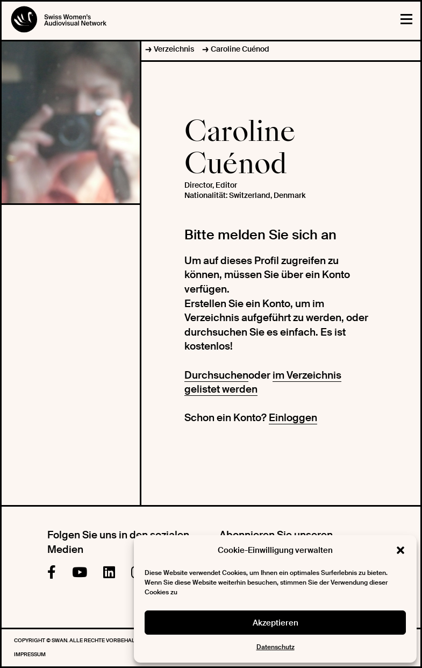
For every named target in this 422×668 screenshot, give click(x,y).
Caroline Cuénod (240, 49)
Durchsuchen (216, 375)
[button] (400, 550)
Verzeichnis (174, 49)
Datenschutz (275, 647)
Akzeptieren (275, 622)
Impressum (30, 654)
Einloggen (293, 417)
